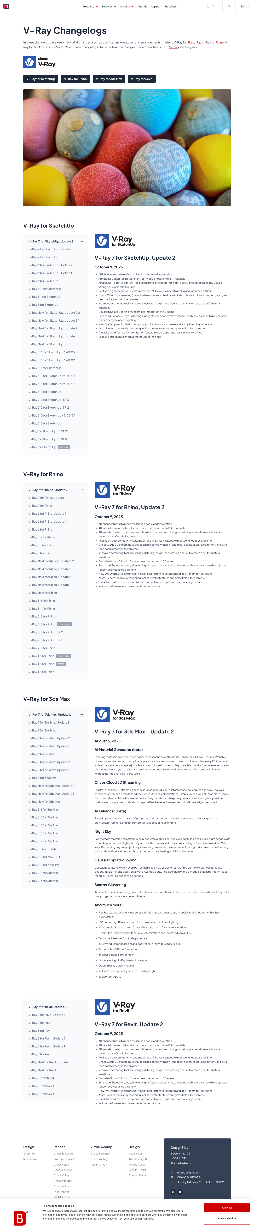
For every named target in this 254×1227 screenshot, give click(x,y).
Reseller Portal (137, 1170)
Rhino (220, 42)
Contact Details (138, 1175)
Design (28, 1147)
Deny (227, 1208)
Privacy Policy (136, 1164)
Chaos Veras (61, 1164)
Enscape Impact (64, 1159)
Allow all (227, 1187)
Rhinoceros (30, 1159)
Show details (170, 1220)
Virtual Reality (101, 1147)
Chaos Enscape (63, 1153)
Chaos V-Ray (61, 1175)
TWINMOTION (98, 1164)
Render (59, 1147)
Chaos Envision (63, 1170)
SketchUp (194, 42)
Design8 (134, 1147)
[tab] (56, 241)
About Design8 (137, 1159)
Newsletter (135, 1153)
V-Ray (173, 47)
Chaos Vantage (99, 1159)
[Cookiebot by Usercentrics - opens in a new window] (21, 1220)
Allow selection (227, 1197)
